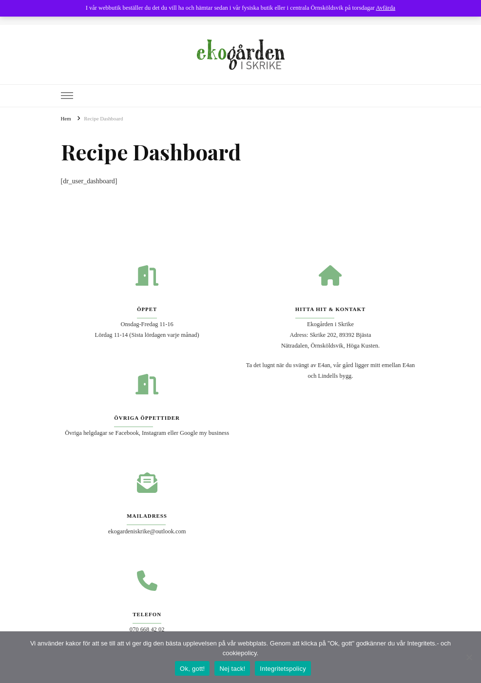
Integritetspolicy (283, 668)
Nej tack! (232, 668)
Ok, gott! (192, 668)
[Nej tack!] (469, 657)
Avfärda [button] (385, 7)
